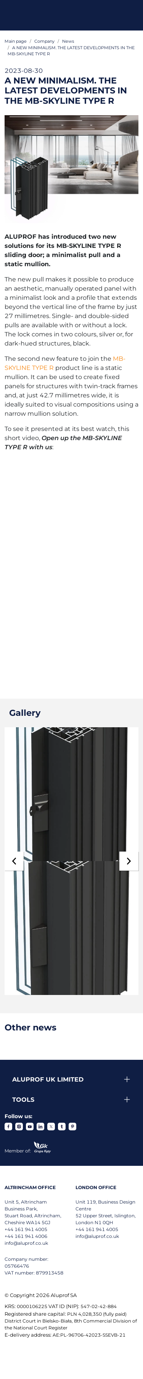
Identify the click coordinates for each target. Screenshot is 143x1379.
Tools (23, 1099)
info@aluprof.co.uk (26, 1243)
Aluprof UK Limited (48, 1079)
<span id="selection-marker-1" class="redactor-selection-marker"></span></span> (65, 565)
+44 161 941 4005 (26, 1229)
